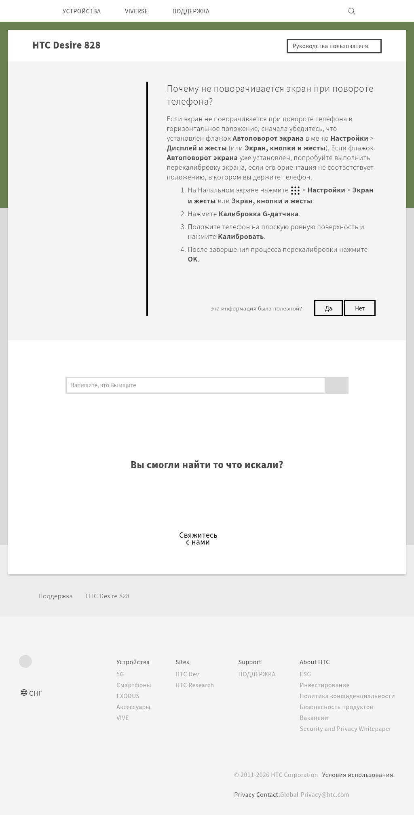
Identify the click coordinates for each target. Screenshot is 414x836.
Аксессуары (119, 727)
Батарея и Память (66, 206)
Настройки (55, 271)
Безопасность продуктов (335, 727)
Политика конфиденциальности (345, 716)
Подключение (59, 252)
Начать (49, 104)
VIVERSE (145, 11)
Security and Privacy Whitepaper (345, 749)
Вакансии (311, 738)
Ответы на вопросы (68, 85)
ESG (302, 695)
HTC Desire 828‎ (116, 617)
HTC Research (183, 705)
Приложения (58, 160)
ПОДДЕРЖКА (204, 11)
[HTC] (28, 11)
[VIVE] (384, 11)
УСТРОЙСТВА (85, 11)
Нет (359, 317)
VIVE (108, 738)
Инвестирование (322, 705)
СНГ (36, 714)
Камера (49, 142)
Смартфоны (118, 705)
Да (326, 317)
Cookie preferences (62, 824)
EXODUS (114, 716)
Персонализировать (69, 123)
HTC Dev (175, 695)
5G (104, 695)
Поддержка (58, 617)
